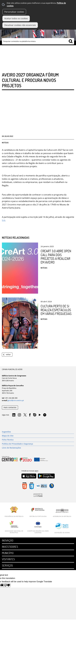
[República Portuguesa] (38, 511)
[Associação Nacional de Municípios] (14, 527)
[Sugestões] (38, 432)
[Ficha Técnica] (38, 440)
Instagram (19, 415)
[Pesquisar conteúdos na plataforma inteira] (71, 41)
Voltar (8, 354)
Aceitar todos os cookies (16, 18)
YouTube (40, 415)
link (3, 220)
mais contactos (10, 407)
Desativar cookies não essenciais (20, 25)
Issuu (34, 415)
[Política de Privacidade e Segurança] (38, 444)
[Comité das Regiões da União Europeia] (38, 527)
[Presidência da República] (14, 511)
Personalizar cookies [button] (14, 11)
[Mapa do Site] (38, 436)
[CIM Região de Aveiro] (62, 528)
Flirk (44, 415)
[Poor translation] (7, 585)
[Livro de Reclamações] (38, 448)
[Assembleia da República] (62, 512)
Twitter (25, 415)
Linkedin (13, 415)
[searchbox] (38, 41)
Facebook (30, 415)
